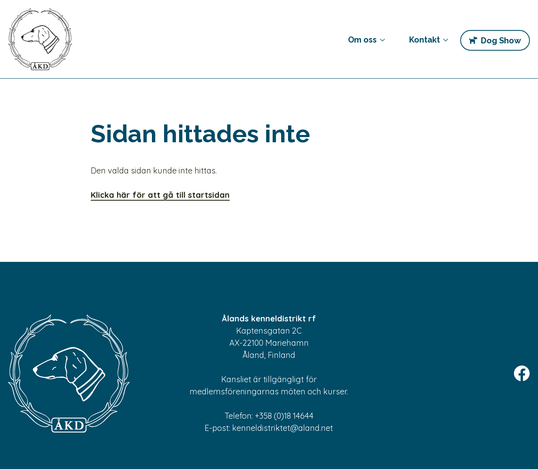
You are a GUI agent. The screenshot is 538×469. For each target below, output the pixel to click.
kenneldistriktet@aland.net (282, 428)
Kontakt (422, 43)
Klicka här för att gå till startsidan (160, 195)
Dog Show (500, 40)
